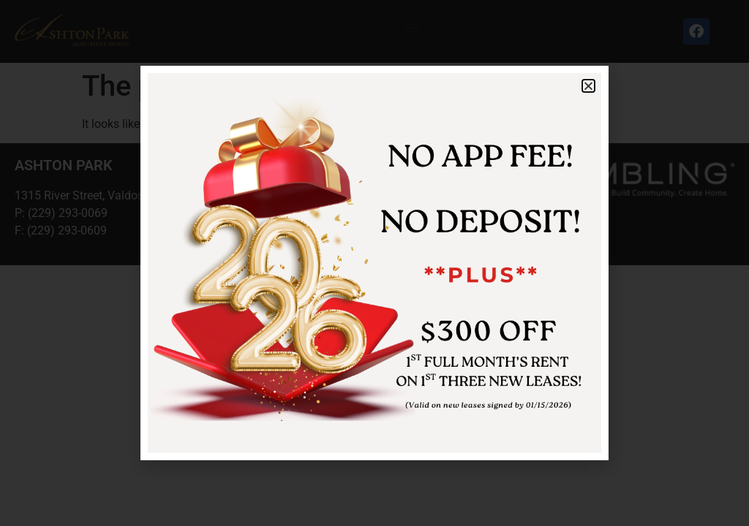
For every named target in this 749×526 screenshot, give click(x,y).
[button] (588, 85)
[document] (374, 263)
